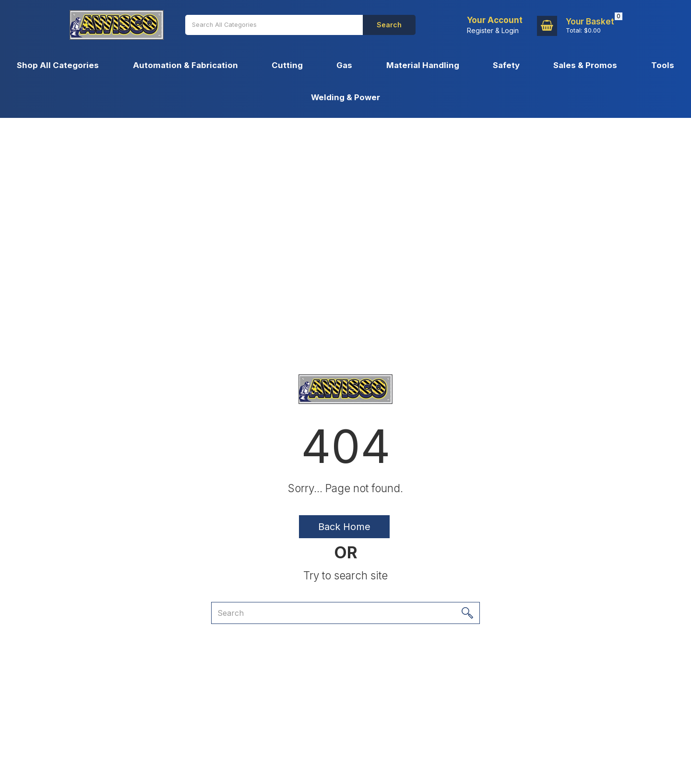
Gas (344, 65)
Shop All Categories (58, 65)
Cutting (287, 65)
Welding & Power (345, 97)
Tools (662, 65)
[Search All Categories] (274, 25)
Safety (506, 65)
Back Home (344, 526)
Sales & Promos (585, 65)
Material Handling (422, 65)
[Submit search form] (389, 25)
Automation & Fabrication (185, 65)
